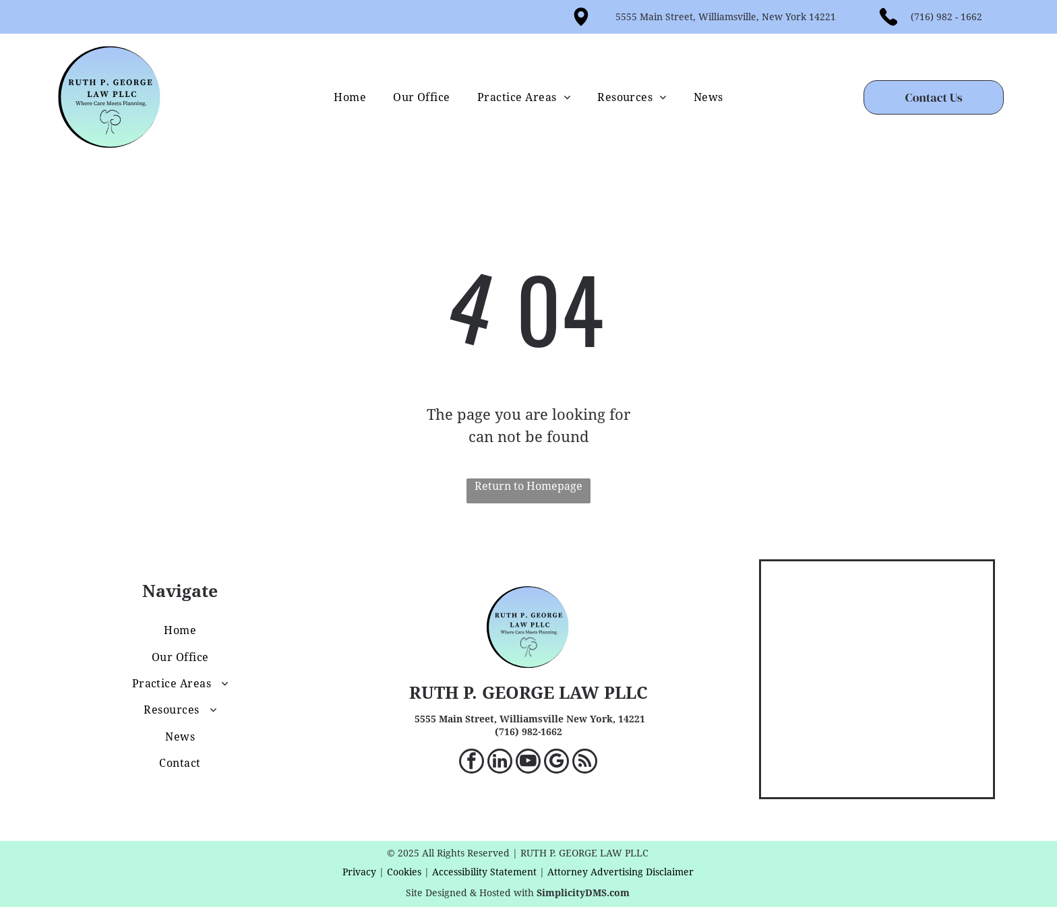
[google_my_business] (556, 763)
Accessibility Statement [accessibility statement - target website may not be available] (484, 872)
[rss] (584, 763)
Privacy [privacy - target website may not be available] (359, 872)
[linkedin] (499, 763)
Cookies (404, 872)
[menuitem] (350, 97)
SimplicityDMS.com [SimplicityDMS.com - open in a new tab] (583, 892)
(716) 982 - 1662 (946, 16)
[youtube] (528, 763)
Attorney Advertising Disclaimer (620, 872)
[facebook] (471, 763)
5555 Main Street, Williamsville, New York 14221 (725, 16)
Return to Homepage (528, 486)
